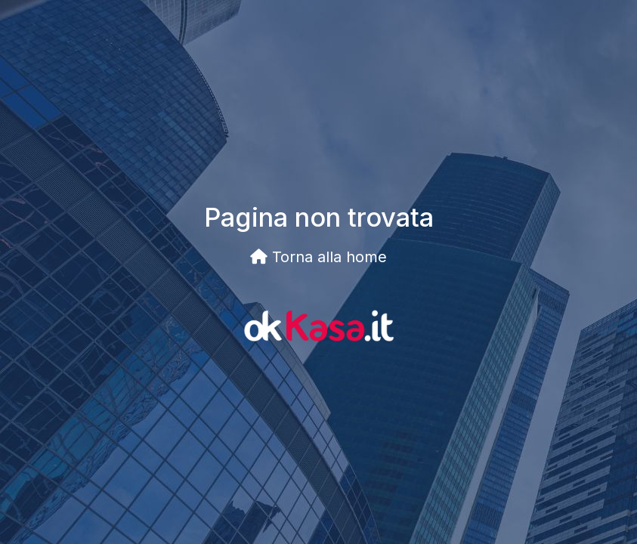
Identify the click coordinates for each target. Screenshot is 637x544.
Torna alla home (318, 257)
